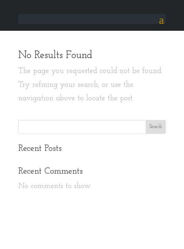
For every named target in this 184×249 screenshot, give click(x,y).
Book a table (20, 220)
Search (156, 126)
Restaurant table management (92, 237)
